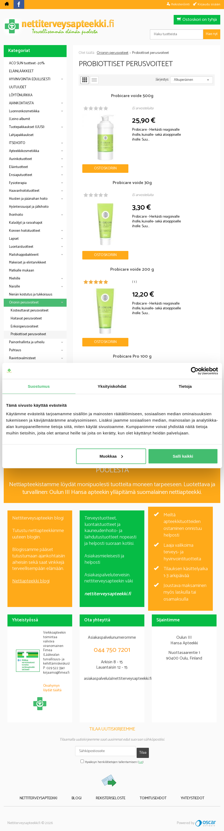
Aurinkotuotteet (20, 159)
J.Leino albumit (19, 119)
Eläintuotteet (18, 167)
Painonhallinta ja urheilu (26, 342)
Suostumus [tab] (39, 386)
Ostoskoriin (95, 149)
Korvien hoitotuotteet (24, 231)
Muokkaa (111, 456)
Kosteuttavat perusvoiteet (29, 310)
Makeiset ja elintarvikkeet (27, 262)
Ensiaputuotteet (20, 175)
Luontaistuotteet (21, 247)
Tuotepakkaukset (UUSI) (26, 127)
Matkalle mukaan (21, 270)
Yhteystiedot (178, 790)
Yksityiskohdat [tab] (112, 386)
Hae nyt (212, 34)
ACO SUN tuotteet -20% (26, 63)
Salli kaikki (183, 456)
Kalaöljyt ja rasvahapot (25, 223)
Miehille (14, 278)
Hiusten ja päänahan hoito (28, 199)
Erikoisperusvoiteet (24, 326)
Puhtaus (15, 350)
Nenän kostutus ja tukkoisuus (30, 294)
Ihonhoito (16, 215)
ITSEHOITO (17, 143)
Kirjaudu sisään (209, 4)
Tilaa (142, 747)
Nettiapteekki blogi (31, 577)
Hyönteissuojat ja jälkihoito (28, 207)
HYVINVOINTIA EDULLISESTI (29, 79)
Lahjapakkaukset (21, 135)
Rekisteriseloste (110, 790)
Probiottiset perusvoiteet (28, 334)
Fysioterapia (18, 183)
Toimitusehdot (146, 790)
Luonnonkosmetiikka (24, 111)
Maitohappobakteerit (24, 255)
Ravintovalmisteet (22, 358)
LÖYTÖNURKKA (20, 95)
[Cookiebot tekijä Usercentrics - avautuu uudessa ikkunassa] (194, 371)
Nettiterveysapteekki (52, 790)
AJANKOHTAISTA (21, 103)
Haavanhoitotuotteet (24, 191)
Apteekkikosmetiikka (24, 151)
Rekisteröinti (180, 4)
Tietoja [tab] (185, 386)
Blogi (83, 790)
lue (141, 755)
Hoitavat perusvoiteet (26, 318)
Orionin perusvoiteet (24, 302)
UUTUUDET (17, 87)
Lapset (14, 239)
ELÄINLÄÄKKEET (21, 71)
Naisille (14, 286)
